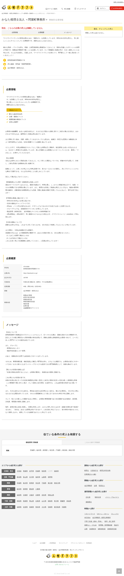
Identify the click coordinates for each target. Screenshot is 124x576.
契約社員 (98, 496)
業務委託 (89, 501)
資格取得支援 (111, 528)
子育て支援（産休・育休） (93, 521)
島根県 (25, 500)
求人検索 (67, 9)
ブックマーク (81, 9)
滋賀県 (19, 494)
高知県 (68, 500)
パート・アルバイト (112, 496)
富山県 (25, 476)
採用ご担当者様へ (119, 2)
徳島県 (50, 500)
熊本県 (37, 506)
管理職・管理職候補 (105, 524)
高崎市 (31, 13)
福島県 (56, 470)
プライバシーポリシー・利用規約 (81, 542)
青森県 (25, 470)
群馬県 (26, 13)
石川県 (31, 476)
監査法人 (102, 485)
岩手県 (31, 470)
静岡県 (25, 488)
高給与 (116, 524)
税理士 (86, 470)
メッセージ (67, 32)
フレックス (115, 513)
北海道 (19, 470)
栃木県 (39, 450)
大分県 (44, 506)
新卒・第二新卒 (110, 521)
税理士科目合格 (105, 470)
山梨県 (44, 476)
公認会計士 (94, 470)
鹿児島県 (57, 506)
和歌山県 (51, 494)
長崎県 (31, 506)
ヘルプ (34, 542)
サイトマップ (63, 542)
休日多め (87, 517)
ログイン (103, 8)
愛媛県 (62, 500)
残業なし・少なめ (90, 524)
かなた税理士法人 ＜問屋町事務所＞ (45, 13)
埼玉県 (52, 450)
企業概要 (41, 32)
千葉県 (58, 450)
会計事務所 (88, 485)
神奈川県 (72, 450)
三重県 (37, 488)
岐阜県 (19, 488)
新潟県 (19, 476)
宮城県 (37, 470)
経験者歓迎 (102, 528)
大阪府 (31, 494)
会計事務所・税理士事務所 (101, 517)
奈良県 (44, 494)
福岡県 (19, 506)
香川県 (56, 500)
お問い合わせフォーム (62, 564)
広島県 (37, 500)
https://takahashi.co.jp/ (30, 273)
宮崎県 (50, 506)
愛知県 (31, 488)
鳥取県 (19, 500)
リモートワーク (89, 513)
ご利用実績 (52, 542)
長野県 (50, 476)
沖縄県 (64, 506)
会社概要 (42, 542)
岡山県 (31, 500)
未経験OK (92, 528)
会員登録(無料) (117, 8)
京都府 (25, 494)
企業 (95, 485)
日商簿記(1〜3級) (90, 474)
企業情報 (14, 32)
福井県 (37, 476)
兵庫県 (37, 494)
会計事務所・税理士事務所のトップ (12, 13)
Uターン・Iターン (103, 513)
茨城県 (32, 450)
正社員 (88, 496)
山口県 (44, 500)
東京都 (65, 450)
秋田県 (44, 470)
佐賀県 (25, 506)
